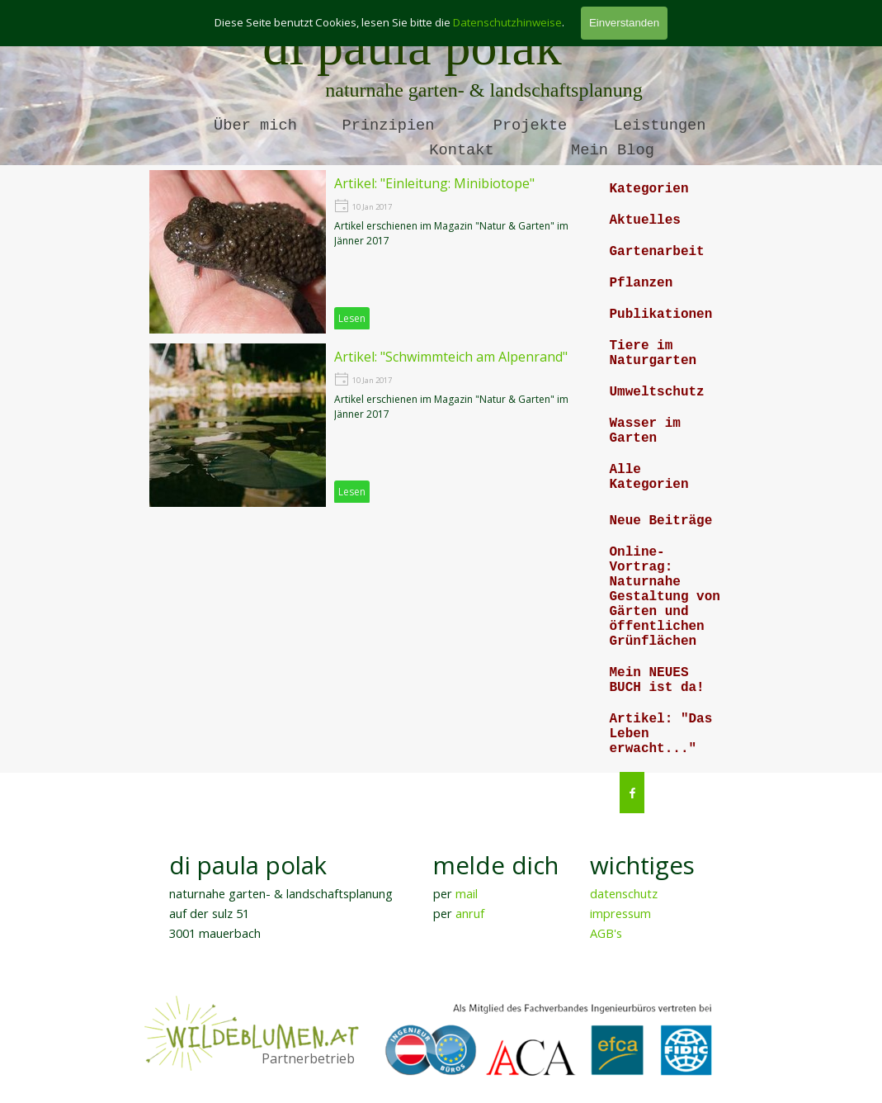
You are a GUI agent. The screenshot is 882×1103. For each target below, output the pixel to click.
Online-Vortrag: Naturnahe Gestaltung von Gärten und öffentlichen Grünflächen (665, 597)
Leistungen (660, 125)
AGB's (606, 933)
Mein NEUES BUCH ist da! (657, 680)
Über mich (255, 125)
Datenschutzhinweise (507, 22)
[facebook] (632, 792)
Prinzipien (388, 125)
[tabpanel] (294, 895)
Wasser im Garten (645, 431)
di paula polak (412, 46)
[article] (370, 251)
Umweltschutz (657, 392)
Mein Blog (612, 150)
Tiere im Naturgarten (653, 353)
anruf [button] (469, 913)
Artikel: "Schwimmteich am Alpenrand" (451, 357)
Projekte (530, 125)
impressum (620, 913)
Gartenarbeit (657, 251)
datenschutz (624, 893)
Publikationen (661, 314)
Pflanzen (641, 283)
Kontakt (461, 150)
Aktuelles (645, 220)
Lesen (352, 318)
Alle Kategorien (649, 477)
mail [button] (466, 893)
